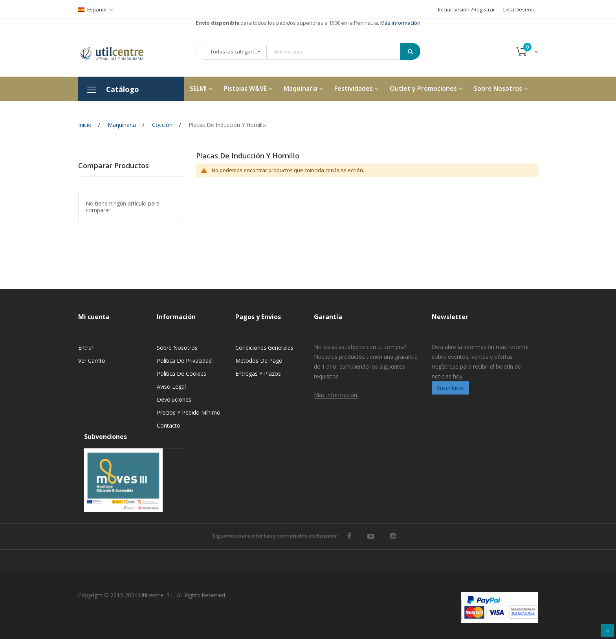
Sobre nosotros (177, 347)
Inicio (85, 125)
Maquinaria (122, 125)
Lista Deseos (518, 9)
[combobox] (339, 52)
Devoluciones (174, 399)
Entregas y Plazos (258, 373)
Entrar (86, 347)
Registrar (484, 9)
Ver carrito (91, 360)
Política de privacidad (184, 360)
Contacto (168, 425)
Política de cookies (181, 373)
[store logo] (117, 52)
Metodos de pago (258, 360)
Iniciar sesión (453, 9)
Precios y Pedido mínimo (188, 412)
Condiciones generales (264, 347)
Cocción (162, 125)
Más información (399, 22)
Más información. (336, 394)
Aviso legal (171, 386)
